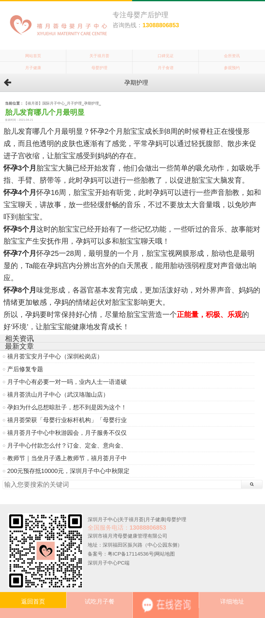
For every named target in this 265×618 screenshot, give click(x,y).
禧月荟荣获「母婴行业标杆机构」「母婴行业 (67, 420)
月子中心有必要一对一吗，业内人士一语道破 (67, 381)
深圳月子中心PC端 (109, 563)
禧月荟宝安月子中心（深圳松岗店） (55, 356)
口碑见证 (166, 55)
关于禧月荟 (99, 55)
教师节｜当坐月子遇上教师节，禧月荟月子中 (67, 458)
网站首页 (33, 55)
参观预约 (232, 67)
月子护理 (74, 103)
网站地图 (165, 554)
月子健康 (33, 67)
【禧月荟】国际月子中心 (44, 103)
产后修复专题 (25, 369)
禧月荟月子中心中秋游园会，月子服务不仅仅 (67, 432)
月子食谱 (166, 67)
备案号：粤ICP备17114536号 (121, 554)
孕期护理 (91, 103)
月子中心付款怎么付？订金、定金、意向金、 (67, 445)
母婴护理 (99, 67)
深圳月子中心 (103, 519)
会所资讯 (232, 55)
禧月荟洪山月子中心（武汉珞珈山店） (58, 394)
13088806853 (160, 25)
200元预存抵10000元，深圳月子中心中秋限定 (68, 470)
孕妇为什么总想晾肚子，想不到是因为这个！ (67, 407)
